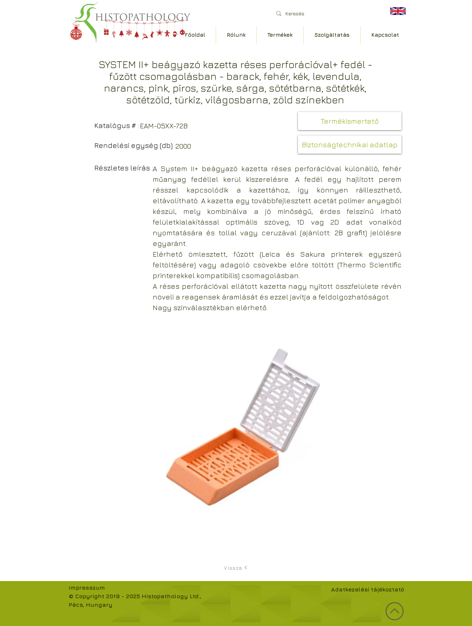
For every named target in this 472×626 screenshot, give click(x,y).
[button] (350, 121)
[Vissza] (236, 567)
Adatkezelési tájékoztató (367, 589)
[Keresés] (324, 13)
